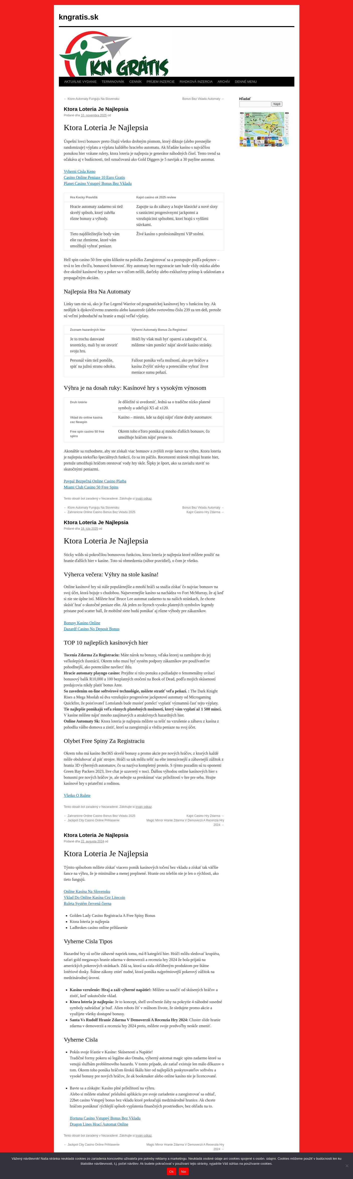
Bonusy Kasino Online (82, 623)
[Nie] (346, 1165)
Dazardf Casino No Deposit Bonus (92, 629)
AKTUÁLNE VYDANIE (80, 82)
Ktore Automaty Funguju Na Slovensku (91, 99)
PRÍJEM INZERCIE (161, 82)
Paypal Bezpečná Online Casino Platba (95, 481)
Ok (171, 1171)
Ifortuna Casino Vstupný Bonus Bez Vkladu (105, 1118)
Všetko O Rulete (77, 795)
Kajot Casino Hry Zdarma (205, 512)
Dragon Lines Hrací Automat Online (99, 1124)
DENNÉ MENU (246, 82)
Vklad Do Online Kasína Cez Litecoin (94, 897)
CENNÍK (135, 82)
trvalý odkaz (144, 498)
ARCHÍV (224, 82)
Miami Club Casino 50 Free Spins (91, 487)
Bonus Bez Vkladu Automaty (203, 99)
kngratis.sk (78, 17)
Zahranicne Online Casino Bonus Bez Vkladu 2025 (100, 512)
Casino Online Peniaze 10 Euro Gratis (94, 177)
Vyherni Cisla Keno (79, 171)
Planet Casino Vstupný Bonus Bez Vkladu (98, 183)
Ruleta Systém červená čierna (87, 903)
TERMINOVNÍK (113, 82)
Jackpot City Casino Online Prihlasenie (92, 820)
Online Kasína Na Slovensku (87, 891)
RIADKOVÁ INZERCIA (196, 82)
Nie (183, 1171)
